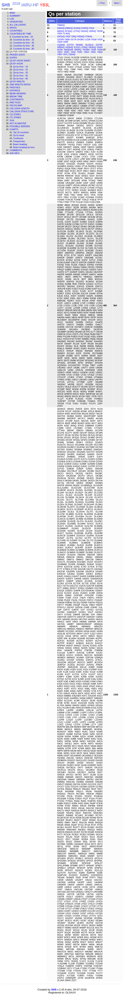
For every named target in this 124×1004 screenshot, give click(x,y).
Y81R (100, 39)
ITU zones (15, 117)
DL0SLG (89, 45)
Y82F (67, 36)
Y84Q (73, 36)
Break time (16, 96)
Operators (16, 22)
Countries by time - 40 (23, 45)
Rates (13, 27)
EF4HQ (68, 31)
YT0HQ (88, 36)
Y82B (93, 49)
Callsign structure (22, 111)
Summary (15, 16)
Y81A (91, 28)
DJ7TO (70, 45)
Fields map (16, 105)
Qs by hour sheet (20, 60)
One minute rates (20, 84)
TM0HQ (61, 25)
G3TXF (99, 45)
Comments (16, 150)
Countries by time (20, 33)
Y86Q (100, 52)
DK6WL (79, 45)
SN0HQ (77, 49)
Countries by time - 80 (23, 48)
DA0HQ (61, 28)
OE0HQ (92, 47)
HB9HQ (61, 47)
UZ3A (87, 39)
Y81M (94, 39)
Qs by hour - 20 (20, 72)
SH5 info (14, 153)
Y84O (86, 52)
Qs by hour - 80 (20, 78)
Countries (16, 30)
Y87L (65, 54)
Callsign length (19, 108)
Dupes (13, 57)
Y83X (59, 33)
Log (12, 19)
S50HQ (92, 31)
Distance (15, 90)
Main (12, 13)
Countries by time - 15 (23, 39)
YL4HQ (66, 33)
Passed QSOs (17, 54)
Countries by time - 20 (23, 42)
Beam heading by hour (24, 147)
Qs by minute (17, 81)
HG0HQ (69, 47)
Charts (14, 129)
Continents (16, 99)
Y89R (65, 42)
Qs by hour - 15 (20, 69)
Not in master (18, 123)
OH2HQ (84, 31)
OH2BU (80, 39)
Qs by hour (16, 63)
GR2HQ (61, 36)
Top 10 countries (21, 132)
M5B (67, 39)
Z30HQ (71, 54)
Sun (12, 120)
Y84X (93, 52)
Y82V (59, 52)
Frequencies (19, 141)
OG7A (73, 39)
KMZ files (15, 102)
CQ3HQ (61, 45)
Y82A (59, 42)
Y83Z (73, 52)
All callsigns (18, 25)
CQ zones (15, 114)
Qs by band (18, 135)
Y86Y (59, 54)
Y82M (100, 49)
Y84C (79, 52)
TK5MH (86, 49)
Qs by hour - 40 (20, 75)
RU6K (60, 49)
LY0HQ (84, 47)
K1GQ (77, 47)
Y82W (100, 31)
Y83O (66, 52)
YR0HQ (80, 36)
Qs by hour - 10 (20, 66)
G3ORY (61, 39)
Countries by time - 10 (22, 36)
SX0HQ (84, 28)
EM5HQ (69, 28)
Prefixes (15, 87)
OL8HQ (77, 28)
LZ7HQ (76, 31)
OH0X (100, 47)
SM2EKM (68, 49)
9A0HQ (60, 31)
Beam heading (18, 93)
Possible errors (20, 126)
